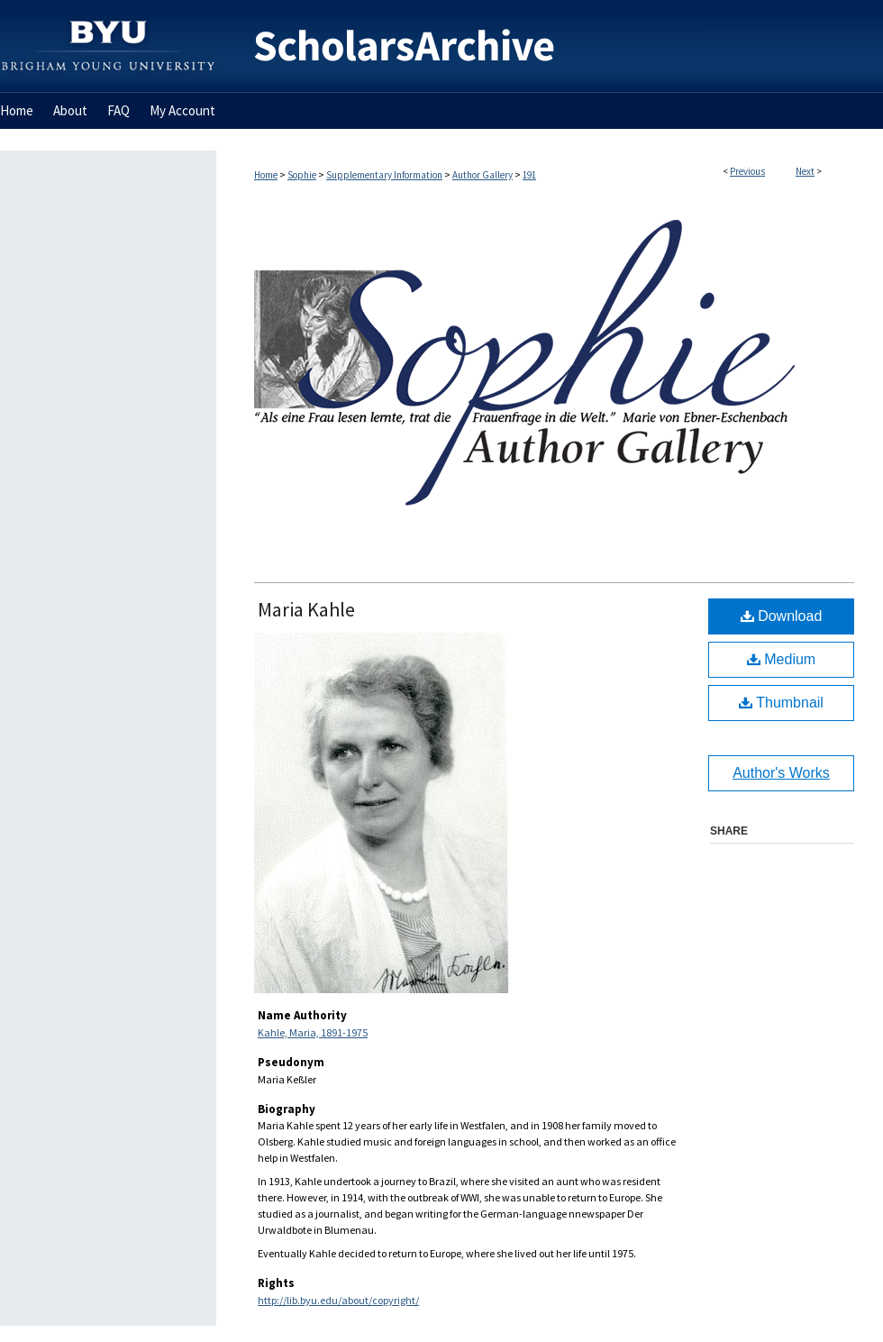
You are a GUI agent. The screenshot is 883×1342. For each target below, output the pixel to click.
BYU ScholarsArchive (549, 46)
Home (266, 175)
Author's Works (781, 773)
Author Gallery (482, 175)
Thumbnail (781, 702)
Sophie (301, 175)
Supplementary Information (384, 175)
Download (782, 616)
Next (805, 171)
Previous (747, 171)
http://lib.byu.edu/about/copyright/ (338, 1300)
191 (529, 175)
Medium (781, 659)
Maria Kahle (306, 609)
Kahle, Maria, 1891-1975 (313, 1032)
